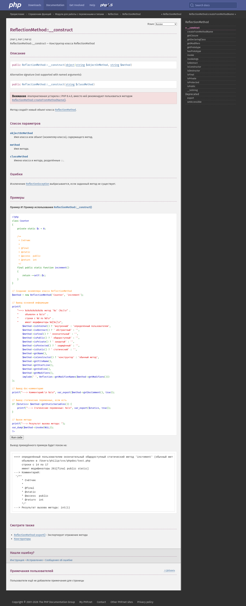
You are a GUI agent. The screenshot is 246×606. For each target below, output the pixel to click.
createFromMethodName (200, 31)
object (70, 64)
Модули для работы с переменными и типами (79, 14)
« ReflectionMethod (171, 14)
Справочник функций (39, 14)
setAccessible (194, 102)
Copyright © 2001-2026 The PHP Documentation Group (43, 602)
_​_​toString (192, 90)
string (80, 64)
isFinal (190, 74)
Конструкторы (22, 538)
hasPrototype (194, 51)
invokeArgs (192, 59)
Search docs (199, 5)
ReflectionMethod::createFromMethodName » (212, 14)
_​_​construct (193, 27)
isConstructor (194, 66)
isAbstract (192, 63)
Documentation (55, 5)
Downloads (34, 5)
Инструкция (17, 560)
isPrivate (191, 78)
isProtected (193, 82)
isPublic (191, 86)
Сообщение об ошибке (59, 560)
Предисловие (17, 14)
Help (92, 5)
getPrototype (194, 47)
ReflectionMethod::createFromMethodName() (39, 100)
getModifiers (193, 43)
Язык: (151, 24)
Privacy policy (145, 602)
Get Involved (76, 5)
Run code (16, 437)
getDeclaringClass (196, 39)
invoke (190, 55)
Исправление (34, 560)
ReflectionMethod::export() (29, 534)
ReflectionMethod (131, 14)
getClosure (192, 35)
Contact (101, 602)
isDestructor (193, 70)
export (190, 98)
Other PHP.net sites (122, 602)
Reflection (113, 14)
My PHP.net (85, 602)
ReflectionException (37, 183)
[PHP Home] (15, 5)
